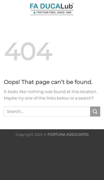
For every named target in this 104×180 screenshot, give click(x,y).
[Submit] (95, 111)
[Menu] (89, 8)
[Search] (6, 9)
